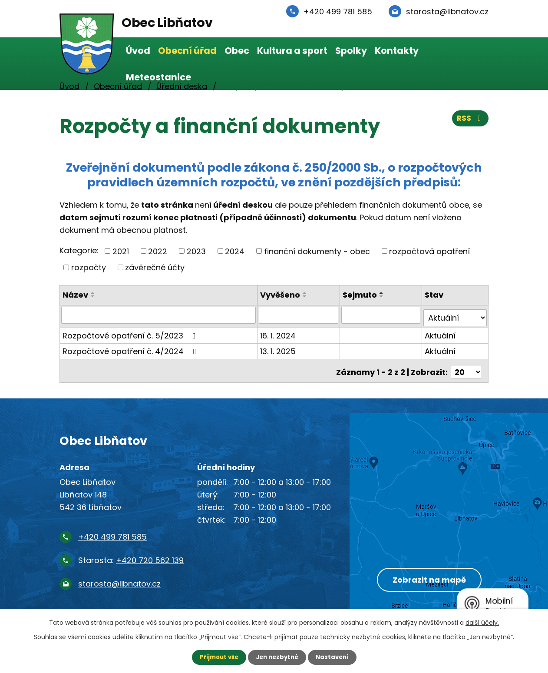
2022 (157, 250)
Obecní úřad (187, 50)
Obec (236, 50)
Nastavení (334, 657)
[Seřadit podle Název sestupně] (93, 296)
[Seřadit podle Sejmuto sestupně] (382, 296)
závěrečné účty (155, 267)
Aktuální (440, 332)
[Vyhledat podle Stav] (455, 315)
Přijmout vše (216, 657)
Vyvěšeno (281, 294)
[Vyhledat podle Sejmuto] (381, 315)
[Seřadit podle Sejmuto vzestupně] (382, 293)
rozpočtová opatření (429, 250)
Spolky (351, 50)
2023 (196, 250)
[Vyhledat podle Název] (159, 315)
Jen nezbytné (277, 657)
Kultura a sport (292, 50)
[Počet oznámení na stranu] (466, 366)
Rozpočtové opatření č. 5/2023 (131, 332)
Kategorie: (79, 250)
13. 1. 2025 (279, 348)
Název (75, 294)
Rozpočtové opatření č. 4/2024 (131, 348)
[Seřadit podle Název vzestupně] (93, 293)
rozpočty (88, 267)
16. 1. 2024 (279, 332)
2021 (120, 250)
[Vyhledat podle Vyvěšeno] (299, 315)
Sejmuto (360, 294)
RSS (470, 120)
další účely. (482, 622)
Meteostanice (158, 77)
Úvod (138, 50)
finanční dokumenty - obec (317, 250)
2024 (234, 250)
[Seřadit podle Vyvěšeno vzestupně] (305, 293)
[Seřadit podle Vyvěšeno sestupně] (305, 296)
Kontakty (397, 50)
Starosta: (131, 554)
